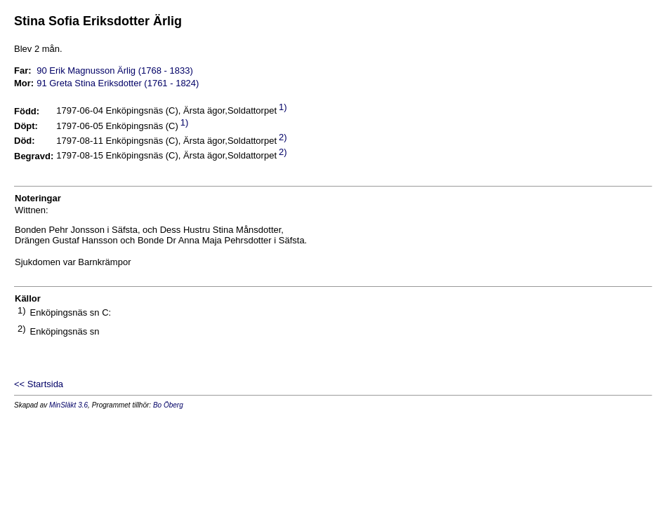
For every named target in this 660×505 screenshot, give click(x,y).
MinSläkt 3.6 (68, 405)
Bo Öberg (168, 405)
